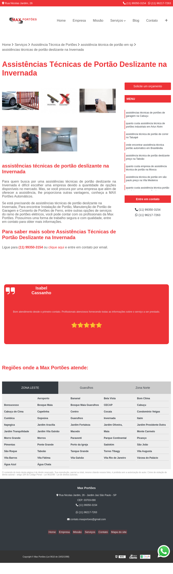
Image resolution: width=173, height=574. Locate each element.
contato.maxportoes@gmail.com (86, 519)
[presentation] (3, 333)
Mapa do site (115, 532)
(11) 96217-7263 (159, 3)
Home (61, 20)
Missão (98, 20)
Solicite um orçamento (147, 86)
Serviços (116, 20)
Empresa (79, 20)
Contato (152, 20)
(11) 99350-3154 (134, 3)
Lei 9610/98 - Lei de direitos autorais (60, 475)
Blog (136, 20)
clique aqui (56, 247)
